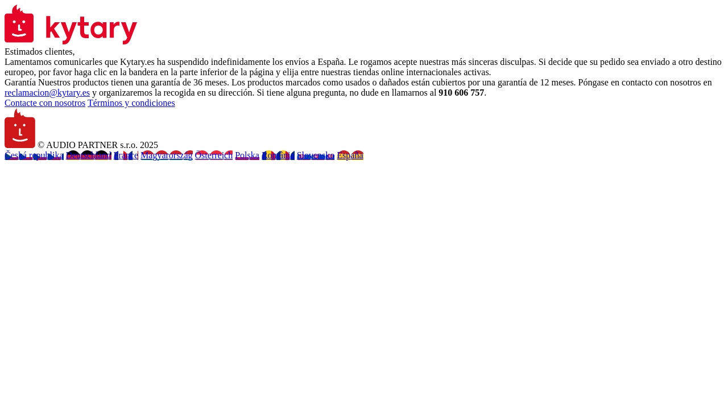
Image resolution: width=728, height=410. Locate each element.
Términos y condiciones (131, 103)
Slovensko (316, 155)
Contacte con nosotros (45, 103)
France (126, 155)
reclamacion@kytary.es (47, 92)
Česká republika (34, 155)
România (278, 155)
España (350, 155)
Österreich (214, 155)
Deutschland (88, 155)
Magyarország (166, 155)
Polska (247, 155)
